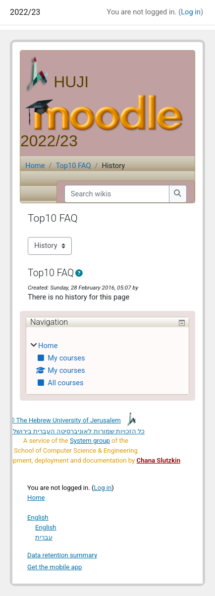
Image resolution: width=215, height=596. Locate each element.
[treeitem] (107, 365)
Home (35, 165)
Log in (191, 11)
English (38, 517)
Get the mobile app (54, 567)
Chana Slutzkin (158, 460)
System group (90, 440)
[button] (81, 274)
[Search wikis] (116, 194)
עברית (44, 537)
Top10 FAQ (73, 165)
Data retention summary (62, 555)
